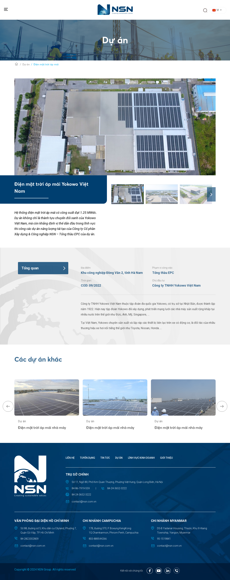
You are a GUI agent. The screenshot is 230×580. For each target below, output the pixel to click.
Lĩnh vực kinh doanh (141, 457)
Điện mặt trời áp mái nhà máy (42, 441)
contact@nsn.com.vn (84, 501)
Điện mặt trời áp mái (46, 64)
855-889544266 (98, 538)
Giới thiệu (166, 457)
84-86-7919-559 (81, 488)
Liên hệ (70, 457)
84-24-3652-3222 (117, 488)
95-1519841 (164, 538)
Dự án (26, 64)
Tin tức (105, 457)
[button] (218, 10)
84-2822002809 (29, 538)
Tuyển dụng (87, 457)
